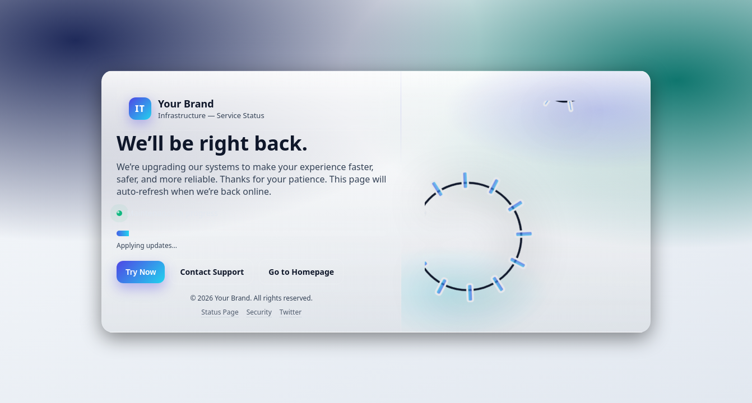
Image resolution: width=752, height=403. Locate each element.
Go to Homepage (301, 271)
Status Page (219, 312)
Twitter (290, 312)
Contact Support (212, 271)
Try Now (141, 272)
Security (259, 312)
